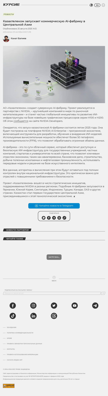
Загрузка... (54, 257)
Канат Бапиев (18, 38)
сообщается (21, 121)
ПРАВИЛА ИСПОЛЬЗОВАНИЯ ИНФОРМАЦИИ (22, 354)
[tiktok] (13, 316)
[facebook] (13, 305)
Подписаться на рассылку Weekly (18, 290)
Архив (9, 338)
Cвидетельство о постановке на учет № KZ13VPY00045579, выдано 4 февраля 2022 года (33, 376)
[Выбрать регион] (91, 5)
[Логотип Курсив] (11, 4)
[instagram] (33, 305)
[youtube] (75, 305)
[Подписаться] (103, 293)
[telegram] (95, 305)
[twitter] (54, 305)
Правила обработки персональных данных (24, 344)
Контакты (11, 349)
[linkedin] (33, 316)
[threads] (54, 316)
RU (97, 5)
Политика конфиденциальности (20, 333)
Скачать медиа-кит (14, 360)
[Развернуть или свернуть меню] (103, 5)
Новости (8, 14)
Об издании (11, 327)
